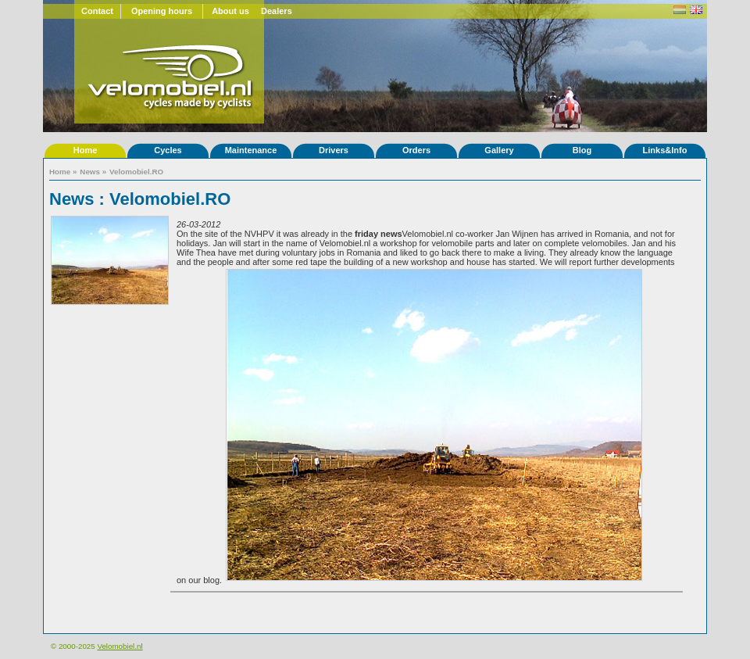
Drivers (333, 150)
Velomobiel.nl (119, 646)
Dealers (276, 11)
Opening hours (161, 11)
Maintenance (251, 150)
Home (85, 150)
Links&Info (665, 150)
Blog (582, 150)
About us (230, 11)
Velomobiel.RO (136, 171)
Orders (416, 150)
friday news (378, 233)
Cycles (167, 150)
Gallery (498, 150)
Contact (97, 11)
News (90, 171)
